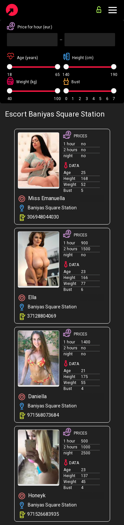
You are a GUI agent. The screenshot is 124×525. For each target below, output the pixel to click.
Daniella (33, 396)
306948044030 (43, 217)
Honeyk (32, 495)
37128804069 (41, 316)
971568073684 (43, 415)
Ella (27, 297)
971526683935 (43, 514)
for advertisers (99, 9)
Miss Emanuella (42, 198)
